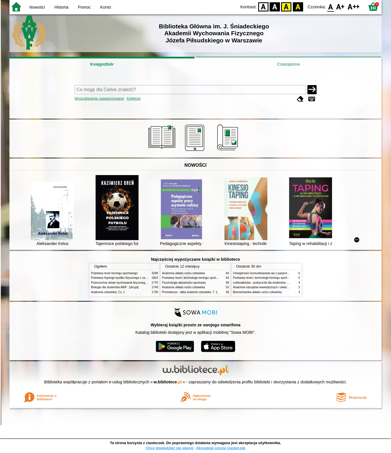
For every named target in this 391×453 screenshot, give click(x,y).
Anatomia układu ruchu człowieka (183, 273)
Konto (105, 7)
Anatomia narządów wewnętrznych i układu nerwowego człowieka (275, 287)
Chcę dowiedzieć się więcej (169, 448)
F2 (353, 6)
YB (286, 6)
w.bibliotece (168, 382)
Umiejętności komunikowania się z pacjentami (262, 273)
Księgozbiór (102, 64)
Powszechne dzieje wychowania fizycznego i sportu (124, 282)
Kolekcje (134, 98)
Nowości (37, 7)
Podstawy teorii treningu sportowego (114, 273)
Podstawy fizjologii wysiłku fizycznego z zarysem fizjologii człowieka (134, 277)
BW (275, 6)
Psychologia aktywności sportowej (184, 282)
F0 (330, 6)
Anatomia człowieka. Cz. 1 (108, 292)
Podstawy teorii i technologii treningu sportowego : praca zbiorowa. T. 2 (207, 277)
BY (298, 6)
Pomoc (84, 7)
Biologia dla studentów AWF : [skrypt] (115, 287)
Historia (61, 7)
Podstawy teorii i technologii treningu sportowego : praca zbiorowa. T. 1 (278, 277)
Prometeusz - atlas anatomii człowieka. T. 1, (190, 292)
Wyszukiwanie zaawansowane (99, 98)
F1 (340, 6)
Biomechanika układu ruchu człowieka (257, 292)
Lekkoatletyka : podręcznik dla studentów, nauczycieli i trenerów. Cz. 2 (278, 282)
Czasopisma (288, 64)
